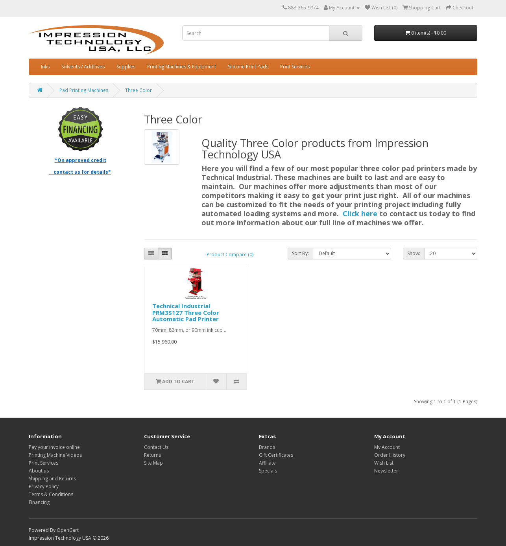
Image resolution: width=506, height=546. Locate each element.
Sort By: (300, 253)
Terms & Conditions (51, 494)
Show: (413, 253)
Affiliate (267, 463)
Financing (39, 502)
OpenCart (68, 530)
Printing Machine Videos (55, 455)
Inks (45, 66)
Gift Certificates (276, 455)
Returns (152, 455)
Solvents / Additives (83, 66)
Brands (267, 447)
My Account (387, 447)
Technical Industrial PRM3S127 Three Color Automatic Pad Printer (185, 312)
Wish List (383, 463)
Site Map (153, 463)
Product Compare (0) (230, 254)
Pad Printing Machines (83, 90)
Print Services (295, 66)
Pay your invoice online (54, 447)
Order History (389, 455)
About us (39, 470)
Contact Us (156, 447)
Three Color (138, 90)
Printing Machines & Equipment (181, 66)
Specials (268, 470)
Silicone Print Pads (248, 66)
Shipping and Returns (52, 478)
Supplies (125, 66)
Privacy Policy (44, 486)
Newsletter (386, 470)
